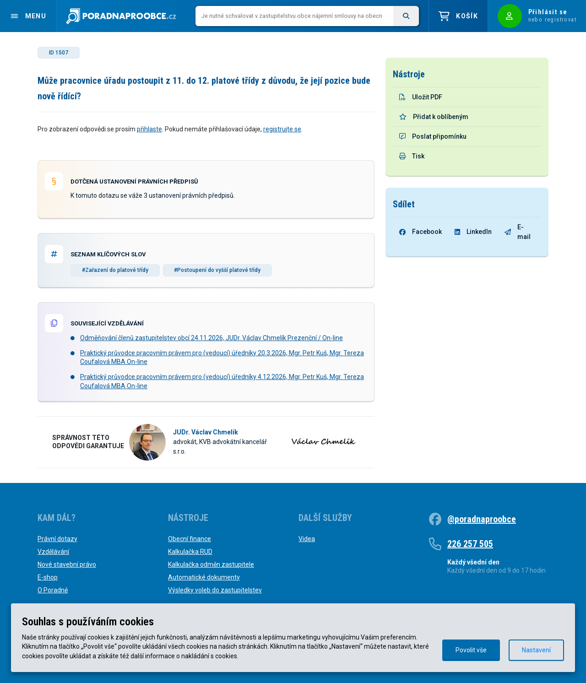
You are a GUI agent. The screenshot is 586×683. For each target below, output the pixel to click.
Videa (306, 538)
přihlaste (149, 129)
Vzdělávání (53, 551)
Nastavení (536, 650)
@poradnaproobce (481, 519)
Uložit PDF (420, 97)
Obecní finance (189, 538)
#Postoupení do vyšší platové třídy (217, 270)
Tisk (411, 156)
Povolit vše (471, 650)
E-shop (48, 577)
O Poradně (53, 590)
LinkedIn (473, 231)
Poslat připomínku (433, 136)
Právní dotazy (57, 538)
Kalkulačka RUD (190, 551)
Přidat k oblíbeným (433, 116)
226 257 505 (470, 543)
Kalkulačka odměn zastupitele (211, 564)
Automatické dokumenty (204, 577)
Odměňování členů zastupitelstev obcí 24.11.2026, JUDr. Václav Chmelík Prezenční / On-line (211, 338)
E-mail (518, 231)
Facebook (420, 231)
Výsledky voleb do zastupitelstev (215, 590)
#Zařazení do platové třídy (115, 270)
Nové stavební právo (67, 564)
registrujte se (282, 129)
